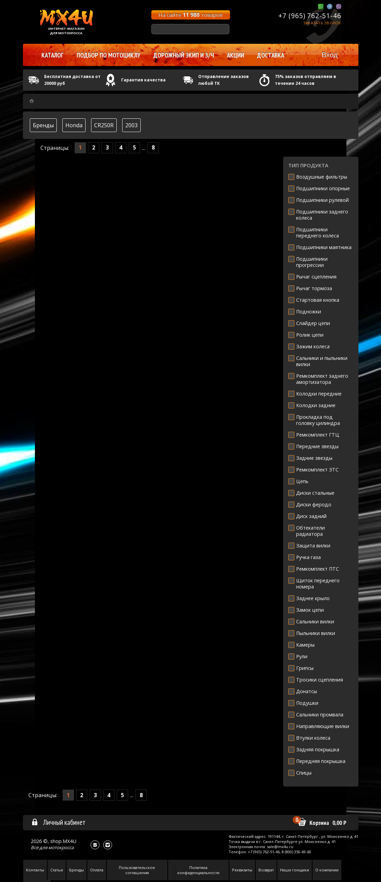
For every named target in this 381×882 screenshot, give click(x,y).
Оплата (96, 869)
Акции (235, 55)
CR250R (104, 125)
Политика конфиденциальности (198, 870)
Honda (73, 125)
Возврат (266, 869)
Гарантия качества (143, 80)
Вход (329, 55)
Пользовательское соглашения (137, 870)
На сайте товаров (190, 14)
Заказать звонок (322, 22)
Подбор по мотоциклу (108, 55)
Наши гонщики (294, 869)
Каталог (52, 55)
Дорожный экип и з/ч (183, 55)
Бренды (43, 125)
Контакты (35, 869)
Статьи (56, 869)
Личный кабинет (58, 822)
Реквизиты (242, 869)
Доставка (270, 55)
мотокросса (61, 847)
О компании (327, 869)
